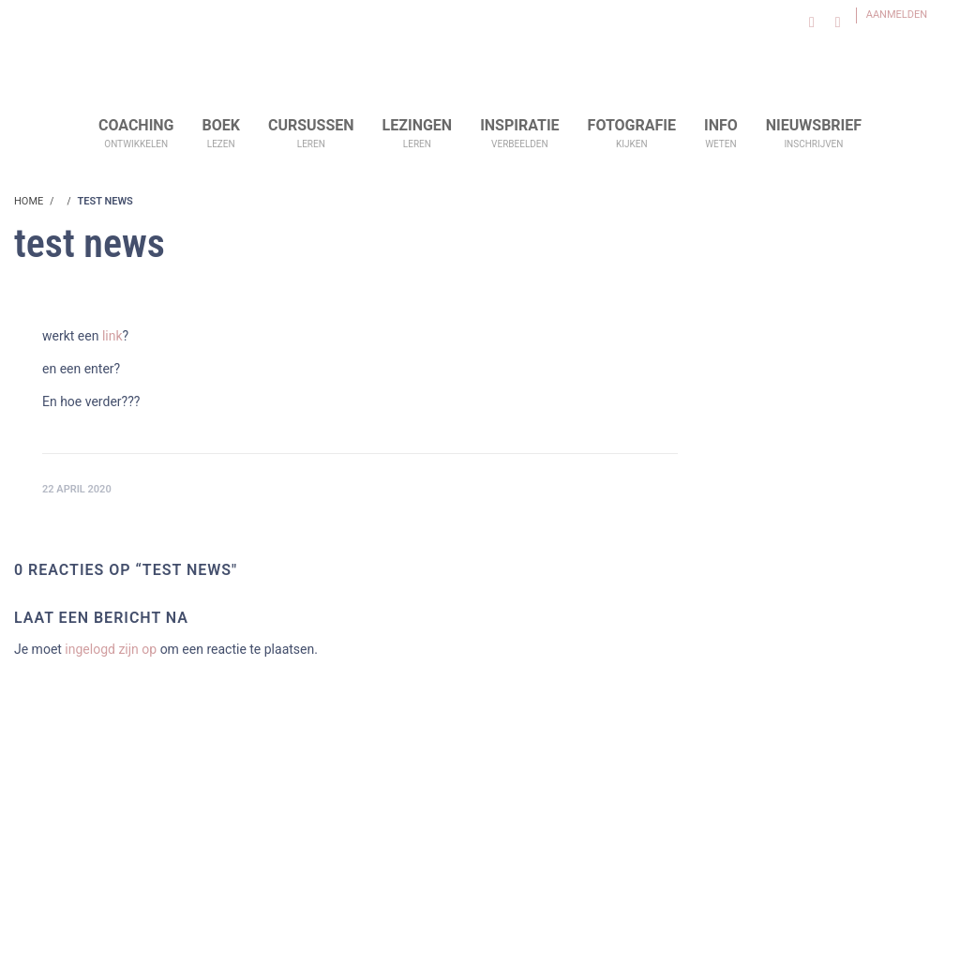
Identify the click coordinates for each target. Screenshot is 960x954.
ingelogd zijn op (111, 649)
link (112, 335)
